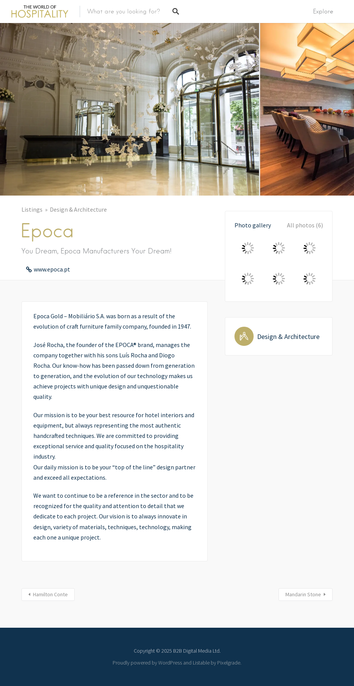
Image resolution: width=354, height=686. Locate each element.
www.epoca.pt (52, 269)
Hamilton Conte (50, 594)
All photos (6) (305, 225)
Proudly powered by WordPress (147, 662)
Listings (32, 209)
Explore (323, 11)
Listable (201, 662)
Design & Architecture (78, 209)
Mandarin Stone (303, 594)
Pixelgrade (228, 662)
